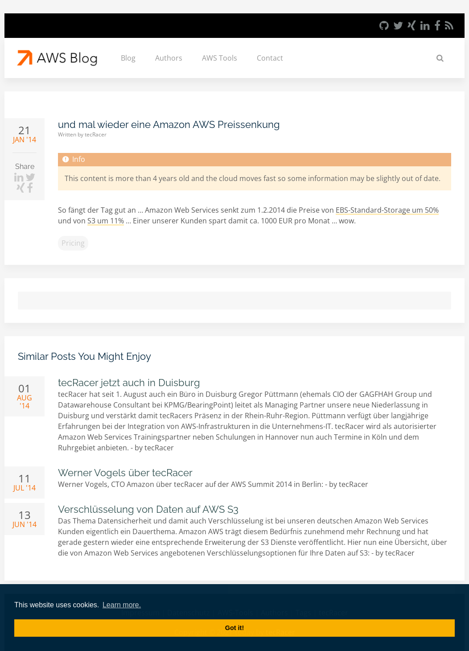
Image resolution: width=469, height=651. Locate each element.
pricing (73, 243)
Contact (270, 58)
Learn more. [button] (122, 605)
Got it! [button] (234, 627)
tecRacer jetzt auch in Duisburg (129, 382)
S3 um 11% (105, 221)
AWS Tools (219, 58)
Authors (168, 58)
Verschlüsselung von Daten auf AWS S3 (148, 509)
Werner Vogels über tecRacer (125, 472)
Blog (128, 58)
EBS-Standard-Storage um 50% (387, 210)
